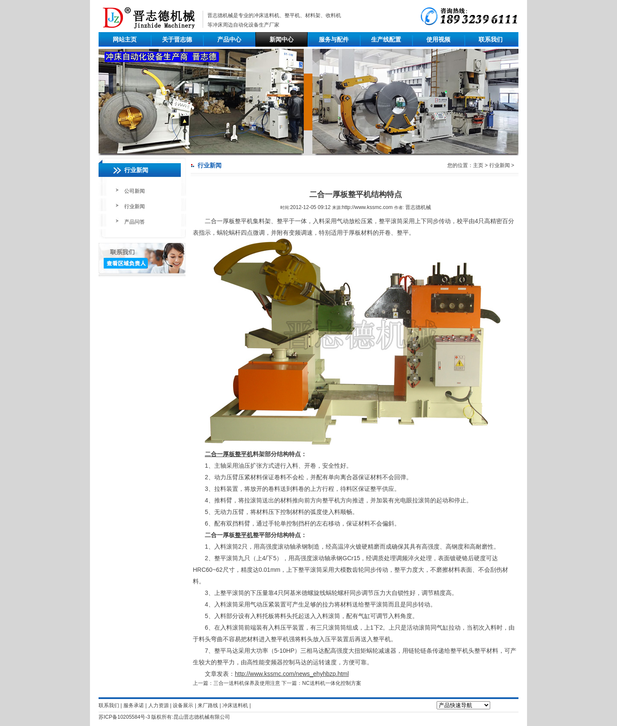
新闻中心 (282, 39)
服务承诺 (133, 705)
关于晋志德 (177, 39)
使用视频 (438, 39)
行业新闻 (134, 206)
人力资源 (158, 705)
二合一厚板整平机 (229, 454)
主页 (478, 165)
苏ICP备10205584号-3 (124, 717)
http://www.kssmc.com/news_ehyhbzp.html (292, 673)
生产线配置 (386, 39)
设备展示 (183, 705)
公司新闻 (134, 191)
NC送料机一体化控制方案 (331, 683)
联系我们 (491, 39)
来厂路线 (208, 705)
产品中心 (229, 39)
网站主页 (125, 39)
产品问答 (134, 222)
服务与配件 (334, 39)
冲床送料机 (266, 15)
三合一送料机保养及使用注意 (246, 683)
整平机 (244, 535)
